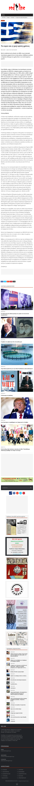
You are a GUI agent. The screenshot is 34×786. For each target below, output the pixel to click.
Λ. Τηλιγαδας (4, 775)
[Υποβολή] (30, 487)
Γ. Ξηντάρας (20, 769)
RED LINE (3, 17)
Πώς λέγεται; (13, 688)
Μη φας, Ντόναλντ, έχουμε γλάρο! (17, 671)
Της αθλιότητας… (14, 684)
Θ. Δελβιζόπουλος (6, 773)
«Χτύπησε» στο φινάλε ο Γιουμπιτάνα (18, 704)
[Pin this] (11, 281)
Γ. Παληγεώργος (5, 771)
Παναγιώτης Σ (5, 777)
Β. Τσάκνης (4, 769)
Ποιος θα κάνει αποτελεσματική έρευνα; (18, 679)
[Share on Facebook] (2, 281)
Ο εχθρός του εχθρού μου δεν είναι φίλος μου (11, 341)
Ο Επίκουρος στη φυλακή (7, 395)
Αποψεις (12, 17)
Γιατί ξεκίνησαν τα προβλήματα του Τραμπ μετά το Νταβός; (14, 422)
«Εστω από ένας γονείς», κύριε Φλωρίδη (18, 717)
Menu (3, 15)
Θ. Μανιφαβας (21, 771)
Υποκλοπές (13, 721)
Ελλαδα (8, 17)
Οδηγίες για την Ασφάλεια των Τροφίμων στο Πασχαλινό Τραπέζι (19, 661)
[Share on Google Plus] (8, 281)
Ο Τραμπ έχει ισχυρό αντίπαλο (16, 713)
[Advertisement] (17, 64)
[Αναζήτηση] (17, 487)
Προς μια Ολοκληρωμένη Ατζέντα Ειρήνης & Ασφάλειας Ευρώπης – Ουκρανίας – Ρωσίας (19, 699)
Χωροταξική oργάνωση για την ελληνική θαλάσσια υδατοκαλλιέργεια (17, 368)
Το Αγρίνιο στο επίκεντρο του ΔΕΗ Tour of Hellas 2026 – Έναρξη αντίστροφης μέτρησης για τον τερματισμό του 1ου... (19, 666)
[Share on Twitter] (5, 281)
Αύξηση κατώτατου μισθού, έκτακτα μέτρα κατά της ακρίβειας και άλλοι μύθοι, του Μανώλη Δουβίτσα (19, 655)
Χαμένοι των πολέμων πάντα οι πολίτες (18, 675)
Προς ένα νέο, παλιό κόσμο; (16, 708)
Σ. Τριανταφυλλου (22, 777)
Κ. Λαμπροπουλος (22, 773)
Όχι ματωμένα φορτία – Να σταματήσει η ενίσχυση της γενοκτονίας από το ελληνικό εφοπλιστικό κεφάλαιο (19, 693)
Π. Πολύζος (20, 775)
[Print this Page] (14, 281)
